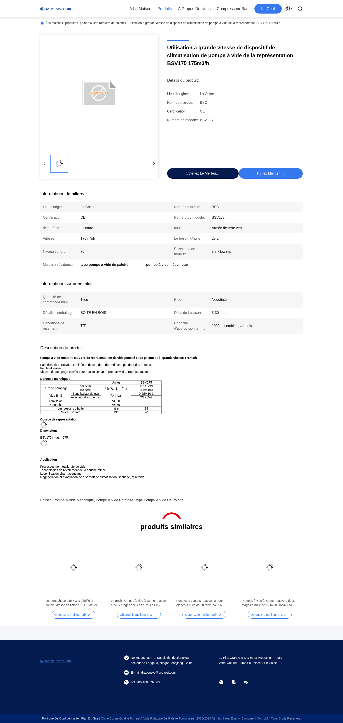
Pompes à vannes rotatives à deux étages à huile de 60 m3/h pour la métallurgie (199, 603)
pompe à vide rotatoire (114, 500)
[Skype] (236, 682)
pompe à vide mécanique (73, 500)
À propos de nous (194, 8)
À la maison (140, 8)
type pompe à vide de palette (159, 500)
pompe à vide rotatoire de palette (102, 23)
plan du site (89, 718)
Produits (165, 8)
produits (70, 23)
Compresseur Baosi (234, 9)
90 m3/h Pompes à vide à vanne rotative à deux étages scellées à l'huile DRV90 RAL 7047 (138, 603)
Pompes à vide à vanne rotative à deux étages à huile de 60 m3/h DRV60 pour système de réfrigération (268, 603)
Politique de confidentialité (60, 718)
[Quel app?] (224, 682)
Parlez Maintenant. (271, 173)
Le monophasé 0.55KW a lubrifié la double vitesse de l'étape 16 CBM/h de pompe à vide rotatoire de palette (72, 603)
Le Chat (268, 9)
